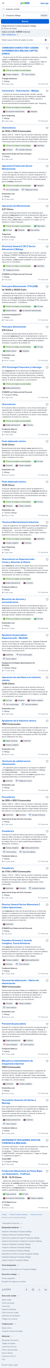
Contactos (6, 1306)
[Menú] (3, 3)
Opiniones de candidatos (11, 1316)
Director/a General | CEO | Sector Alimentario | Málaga (18, 247)
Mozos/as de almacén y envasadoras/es (14, 600)
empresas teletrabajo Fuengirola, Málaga (16, 1231)
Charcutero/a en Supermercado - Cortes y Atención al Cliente (19, 560)
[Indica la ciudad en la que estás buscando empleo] (25, 15)
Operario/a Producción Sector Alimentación (17, 167)
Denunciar (43, 84)
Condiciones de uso (9, 1347)
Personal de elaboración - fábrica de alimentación (20, 982)
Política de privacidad (9, 1350)
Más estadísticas (10, 34)
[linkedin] (46, 1289)
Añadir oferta (7, 1328)
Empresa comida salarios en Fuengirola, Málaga (19, 1269)
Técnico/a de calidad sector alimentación (16, 762)
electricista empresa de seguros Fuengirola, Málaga (21, 1238)
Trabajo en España (8, 1343)
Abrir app (45, 3)
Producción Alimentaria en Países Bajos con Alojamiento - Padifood (22, 1172)
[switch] (46, 40)
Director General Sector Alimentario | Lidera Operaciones (21, 906)
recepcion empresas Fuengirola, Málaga (16, 1247)
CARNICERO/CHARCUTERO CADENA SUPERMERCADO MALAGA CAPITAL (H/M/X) (20, 51)
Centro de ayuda (8, 1303)
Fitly (3, 1359)
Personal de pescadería (14, 1024)
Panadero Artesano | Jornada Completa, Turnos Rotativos (17, 942)
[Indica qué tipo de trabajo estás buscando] (25, 9)
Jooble (15, 1365)
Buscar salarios (7, 1353)
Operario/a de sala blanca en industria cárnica (21, 678)
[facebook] (26, 1289)
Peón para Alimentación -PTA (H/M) (20, 286)
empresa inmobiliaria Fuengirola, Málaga (16, 1244)
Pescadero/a (8, 797)
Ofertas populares (8, 1278)
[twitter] (39, 1289)
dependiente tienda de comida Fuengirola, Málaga (20, 1254)
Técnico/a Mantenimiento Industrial (20, 522)
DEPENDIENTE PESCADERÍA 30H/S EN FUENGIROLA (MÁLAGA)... (21, 1141)
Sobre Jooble (6, 1300)
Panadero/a (8, 831)
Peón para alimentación (14, 327)
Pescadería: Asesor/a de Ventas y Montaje (19, 1101)
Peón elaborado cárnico (14, 441)
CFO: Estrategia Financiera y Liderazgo (22, 367)
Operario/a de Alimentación (16, 206)
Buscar (25, 21)
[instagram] (33, 1289)
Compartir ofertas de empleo (12, 1331)
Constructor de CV (9, 1356)
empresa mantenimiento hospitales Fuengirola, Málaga (22, 1241)
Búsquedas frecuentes (13, 1223)
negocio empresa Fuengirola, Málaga (15, 1260)
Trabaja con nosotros (9, 1319)
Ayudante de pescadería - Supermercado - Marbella (15, 636)
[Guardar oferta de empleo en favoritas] (47, 48)
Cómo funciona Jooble (10, 1312)
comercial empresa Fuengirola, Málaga (16, 1251)
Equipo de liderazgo (9, 1309)
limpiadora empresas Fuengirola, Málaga (16, 1257)
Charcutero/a (9, 128)
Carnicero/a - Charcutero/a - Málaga (20, 91)
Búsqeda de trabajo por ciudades (14, 1281)
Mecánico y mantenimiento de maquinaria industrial (17, 1062)
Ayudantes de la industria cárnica (19, 720)
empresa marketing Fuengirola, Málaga (16, 1235)
